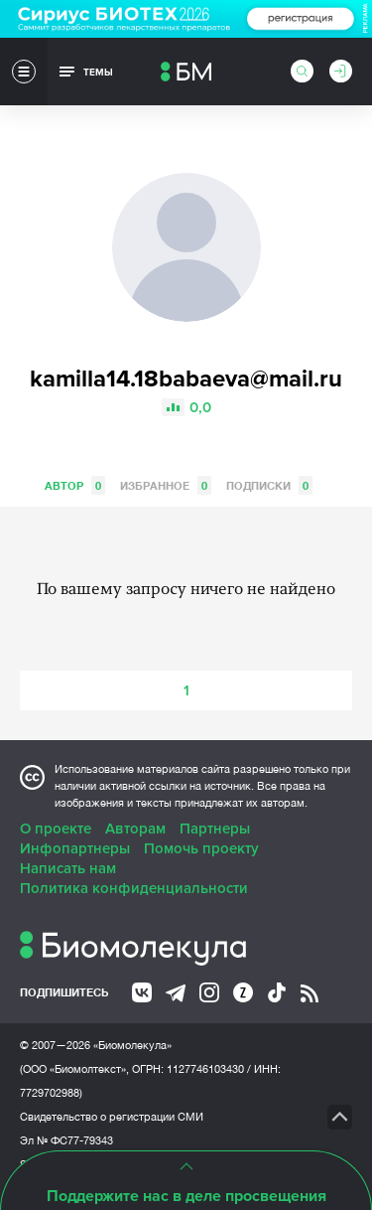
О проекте (55, 828)
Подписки (269, 485)
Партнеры (215, 828)
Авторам (135, 828)
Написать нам (68, 868)
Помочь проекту (201, 848)
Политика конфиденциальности (134, 888)
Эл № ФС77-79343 (66, 1140)
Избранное (165, 485)
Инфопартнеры (75, 848)
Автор (75, 485)
